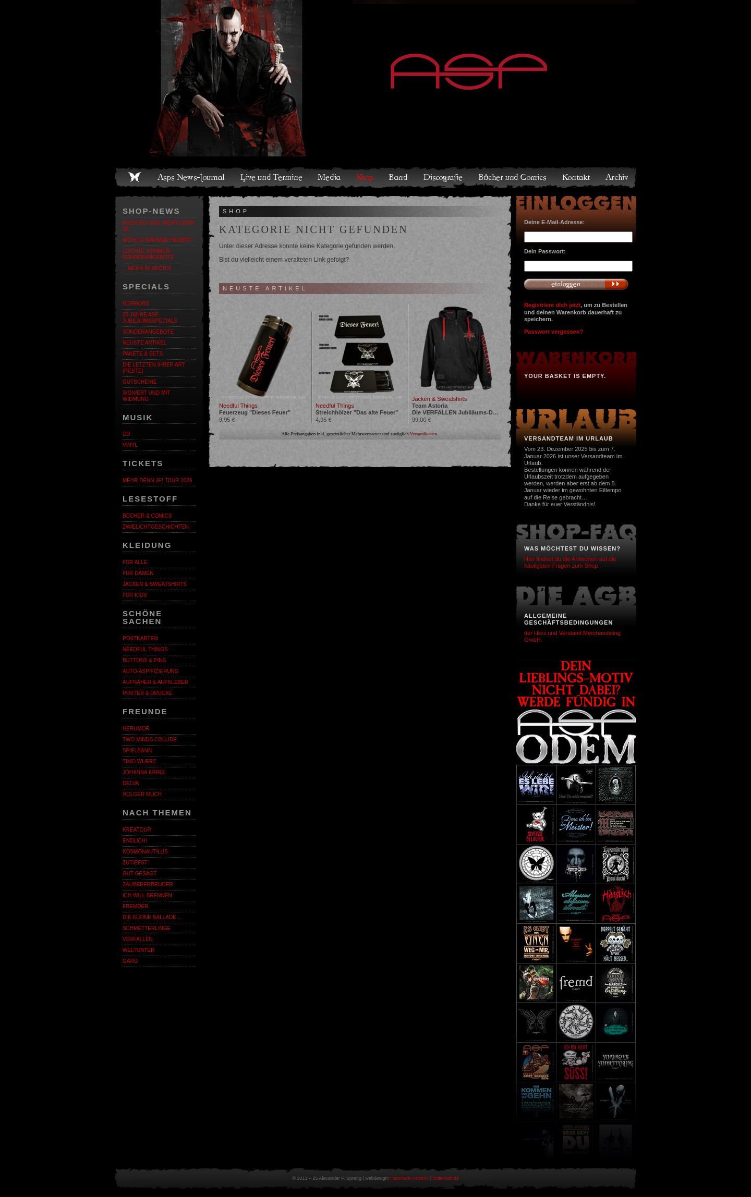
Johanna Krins (144, 772)
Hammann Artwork (409, 1178)
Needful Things (145, 649)
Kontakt (576, 177)
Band (399, 177)
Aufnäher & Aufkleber (155, 682)
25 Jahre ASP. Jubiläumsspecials (150, 318)
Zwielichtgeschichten (156, 527)
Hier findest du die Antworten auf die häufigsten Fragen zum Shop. (570, 562)
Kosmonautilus (145, 851)
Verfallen (138, 939)
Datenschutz (446, 1178)
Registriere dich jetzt (552, 305)
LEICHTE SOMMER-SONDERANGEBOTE (148, 254)
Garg (130, 961)
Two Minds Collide (150, 739)
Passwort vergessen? (553, 331)
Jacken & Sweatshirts (155, 584)
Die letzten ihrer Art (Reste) (154, 368)
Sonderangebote (148, 332)
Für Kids (135, 595)
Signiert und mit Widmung (146, 396)
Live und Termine (271, 177)
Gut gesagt (139, 873)
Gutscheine (140, 382)
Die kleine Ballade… (152, 917)
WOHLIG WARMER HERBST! (158, 240)
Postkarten (140, 638)
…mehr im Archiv (147, 268)
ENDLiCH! (135, 841)
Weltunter (138, 950)
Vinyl (130, 445)
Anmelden (576, 284)
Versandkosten (424, 433)
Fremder (135, 906)
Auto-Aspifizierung (151, 671)
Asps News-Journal (192, 177)
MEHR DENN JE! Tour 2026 (157, 480)
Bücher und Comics (513, 177)
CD (126, 434)
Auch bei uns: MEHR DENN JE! (158, 226)
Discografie (443, 177)
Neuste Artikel (144, 343)
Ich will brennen (147, 895)
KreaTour (137, 830)
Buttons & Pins (144, 660)
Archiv (617, 177)
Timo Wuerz (139, 761)
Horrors (136, 304)
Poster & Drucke (148, 693)
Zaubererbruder (148, 884)
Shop (365, 177)
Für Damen (138, 573)
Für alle (135, 562)
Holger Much (142, 794)
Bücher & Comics (147, 516)
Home (134, 177)
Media (330, 177)
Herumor (136, 728)
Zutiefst (135, 862)
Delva (131, 783)
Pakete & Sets (143, 354)
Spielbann (137, 750)
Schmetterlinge (147, 928)
